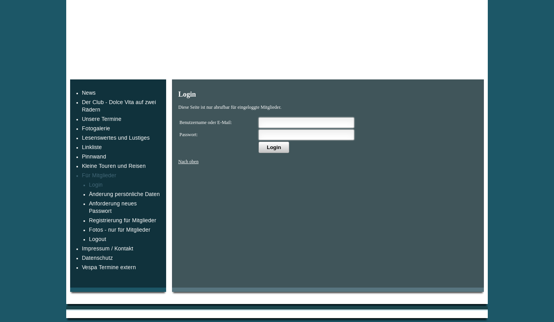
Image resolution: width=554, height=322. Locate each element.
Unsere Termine (101, 119)
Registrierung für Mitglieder (122, 220)
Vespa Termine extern (109, 267)
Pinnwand (94, 156)
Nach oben (188, 161)
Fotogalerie (96, 128)
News (89, 93)
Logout (97, 239)
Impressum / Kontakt (107, 248)
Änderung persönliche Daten (124, 194)
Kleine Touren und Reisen (114, 166)
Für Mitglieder (99, 175)
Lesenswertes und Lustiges (116, 138)
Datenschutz (97, 258)
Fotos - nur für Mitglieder (119, 230)
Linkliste (92, 147)
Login (96, 185)
